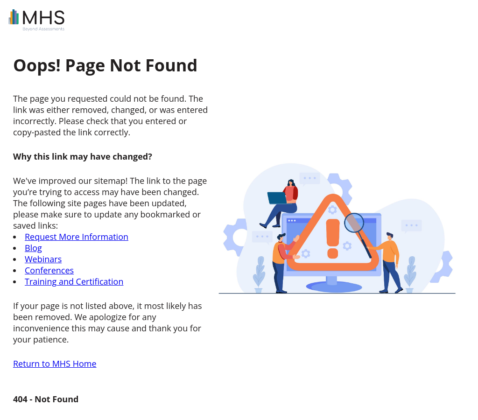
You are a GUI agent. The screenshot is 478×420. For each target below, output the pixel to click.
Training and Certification (74, 281)
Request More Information (76, 236)
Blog (33, 247)
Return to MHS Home (55, 363)
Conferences (49, 270)
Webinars (43, 259)
